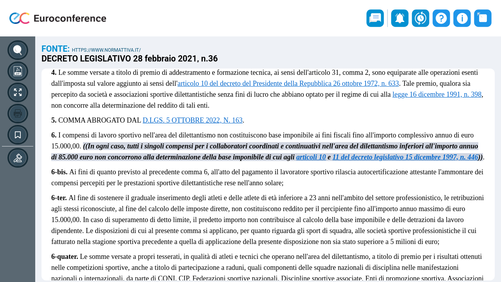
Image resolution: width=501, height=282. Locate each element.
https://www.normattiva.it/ (106, 50)
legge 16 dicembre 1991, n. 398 (437, 94)
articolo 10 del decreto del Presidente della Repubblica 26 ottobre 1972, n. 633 (288, 83)
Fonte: (56, 49)
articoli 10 (311, 157)
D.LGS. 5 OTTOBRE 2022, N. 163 (193, 120)
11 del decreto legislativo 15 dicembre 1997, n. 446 (405, 157)
